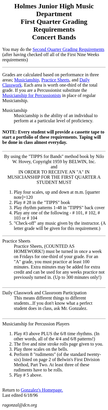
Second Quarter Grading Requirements (68, 49)
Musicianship (26, 79)
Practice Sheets (55, 79)
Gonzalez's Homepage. (42, 390)
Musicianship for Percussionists (31, 95)
